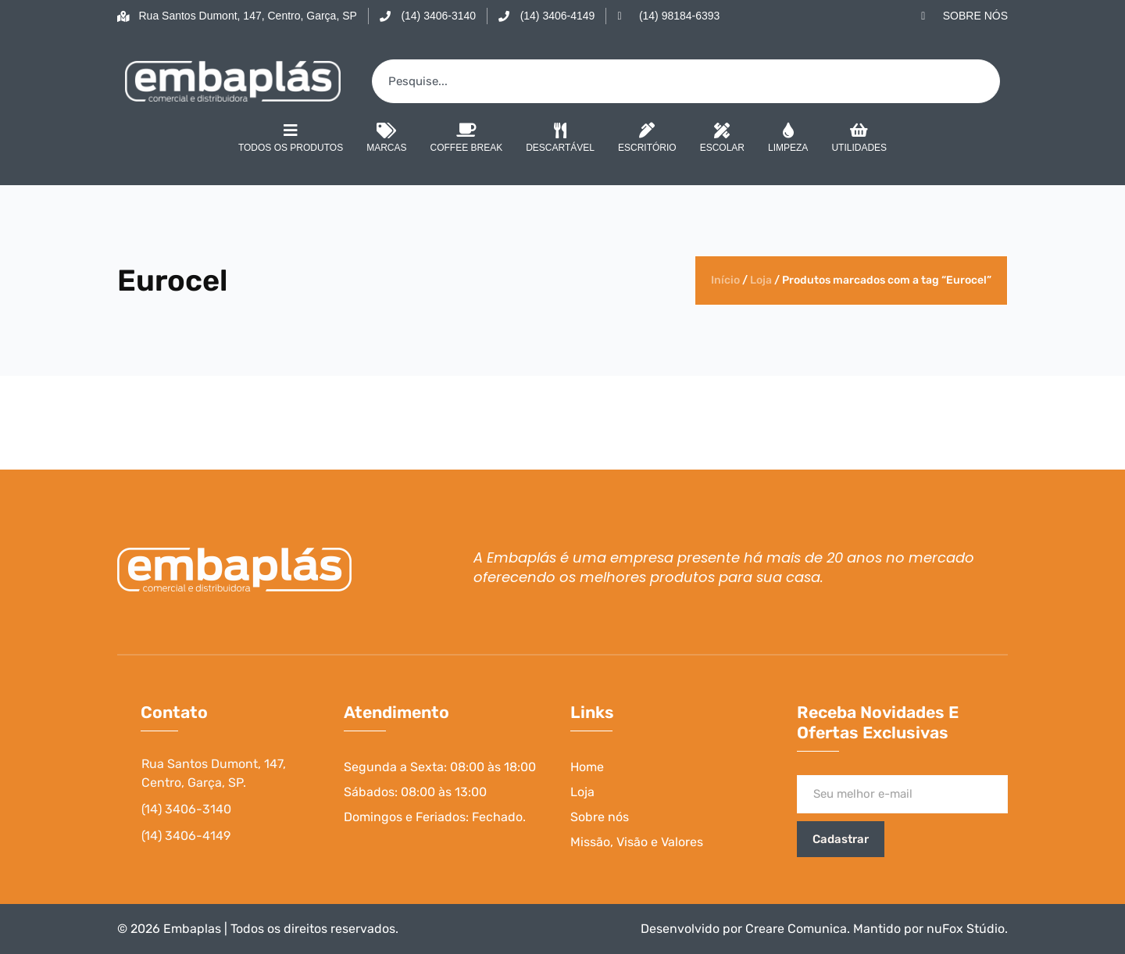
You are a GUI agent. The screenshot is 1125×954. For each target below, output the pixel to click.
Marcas (386, 138)
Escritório (647, 138)
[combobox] (686, 81)
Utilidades (859, 138)
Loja (761, 280)
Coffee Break (466, 138)
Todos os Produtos (290, 138)
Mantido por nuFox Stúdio (929, 928)
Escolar (722, 138)
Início (725, 280)
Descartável (560, 138)
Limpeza (788, 138)
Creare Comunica (796, 928)
